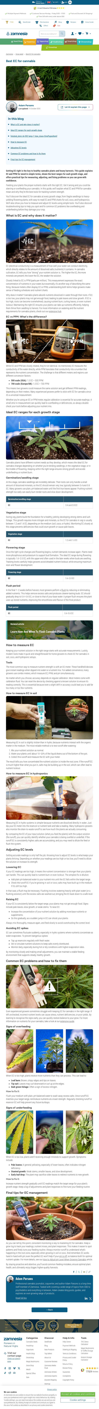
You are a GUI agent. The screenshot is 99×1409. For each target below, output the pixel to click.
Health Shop (30, 1354)
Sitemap (47, 1384)
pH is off (63, 1256)
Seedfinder (48, 1342)
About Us (48, 1358)
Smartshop (30, 1358)
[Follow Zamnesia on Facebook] (5, 1368)
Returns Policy (68, 1364)
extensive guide (67, 1021)
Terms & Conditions (69, 1354)
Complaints (67, 1376)
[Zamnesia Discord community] (14, 1373)
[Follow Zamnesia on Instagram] (9, 1368)
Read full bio (21, 1298)
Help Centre (67, 1342)
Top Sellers (48, 1354)
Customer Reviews (51, 1361)
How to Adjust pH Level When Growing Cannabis (64, 1259)
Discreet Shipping (51, 1380)
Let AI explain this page (75, 107)
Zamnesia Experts (51, 1376)
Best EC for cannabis (33, 54)
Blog (46, 1346)
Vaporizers (30, 1350)
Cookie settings (78, 1400)
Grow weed (19, 54)
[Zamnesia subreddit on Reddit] (9, 1373)
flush (64, 590)
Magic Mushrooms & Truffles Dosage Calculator (87, 1350)
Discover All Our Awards (73, 1326)
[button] (11, 107)
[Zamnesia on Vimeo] (14, 1368)
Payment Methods (69, 1346)
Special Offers (31, 1373)
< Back (49, 1310)
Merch (28, 1369)
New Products (49, 1350)
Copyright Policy (68, 1380)
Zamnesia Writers (51, 1372)
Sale (27, 1377)
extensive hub (55, 311)
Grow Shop (30, 1365)
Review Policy (67, 1368)
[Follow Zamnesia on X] (19, 1368)
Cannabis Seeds (31, 1342)
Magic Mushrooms (32, 1361)
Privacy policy (52, 1389)
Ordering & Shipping (69, 1350)
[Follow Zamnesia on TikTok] (5, 1373)
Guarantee (66, 1372)
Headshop (29, 1346)
